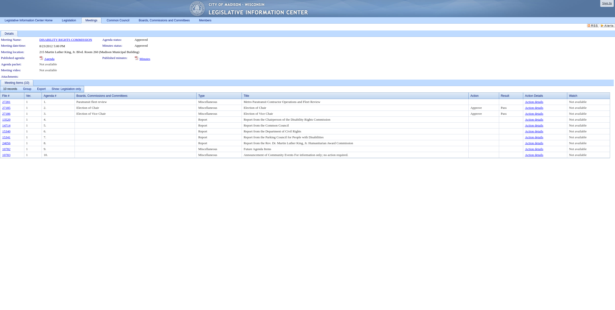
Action (474, 96)
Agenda (49, 59)
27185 (6, 108)
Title (246, 96)
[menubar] (42, 89)
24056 (6, 143)
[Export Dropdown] (41, 89)
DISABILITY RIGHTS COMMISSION (65, 40)
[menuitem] (10, 89)
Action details (534, 102)
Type (201, 96)
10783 (6, 155)
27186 (6, 113)
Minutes (144, 59)
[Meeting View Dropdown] (66, 89)
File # (5, 96)
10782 (6, 149)
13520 (6, 119)
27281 (6, 102)
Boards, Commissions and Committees (102, 96)
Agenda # (50, 96)
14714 (6, 125)
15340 (6, 131)
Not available (48, 64)
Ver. (28, 96)
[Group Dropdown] (27, 89)
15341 (6, 137)
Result (505, 96)
